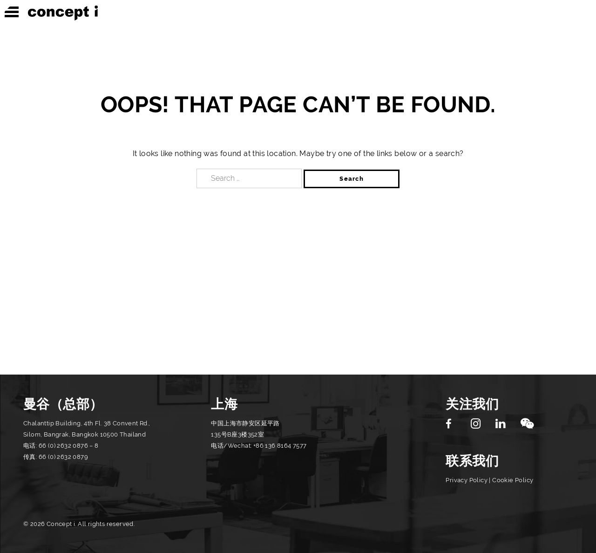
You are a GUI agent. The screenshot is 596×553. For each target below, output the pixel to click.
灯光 (572, 12)
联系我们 (472, 461)
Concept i (63, 13)
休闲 (478, 12)
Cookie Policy (512, 480)
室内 (384, 12)
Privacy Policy (467, 480)
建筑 (431, 12)
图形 (525, 12)
